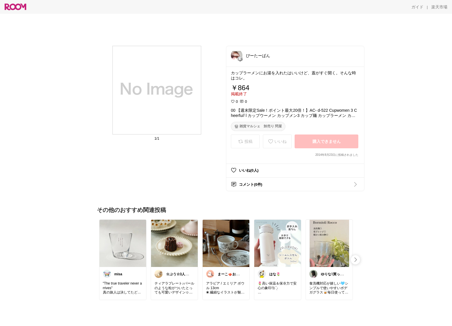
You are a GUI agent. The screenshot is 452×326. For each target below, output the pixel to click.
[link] (122, 243)
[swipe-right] (355, 259)
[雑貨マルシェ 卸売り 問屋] (258, 126)
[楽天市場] (439, 7)
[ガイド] (417, 7)
